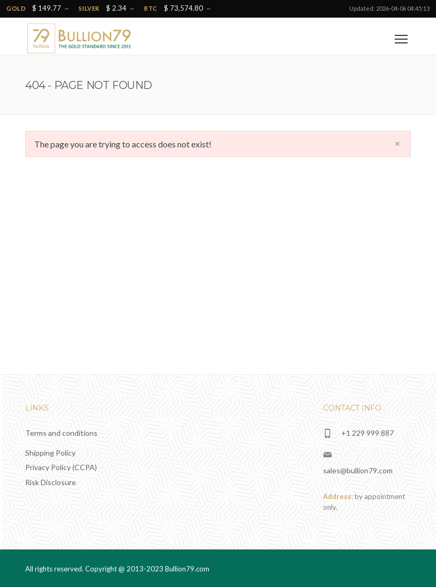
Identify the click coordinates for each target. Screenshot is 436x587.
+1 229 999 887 (367, 432)
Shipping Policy (50, 452)
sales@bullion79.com (358, 470)
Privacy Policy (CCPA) (61, 467)
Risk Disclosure (50, 482)
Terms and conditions (61, 432)
